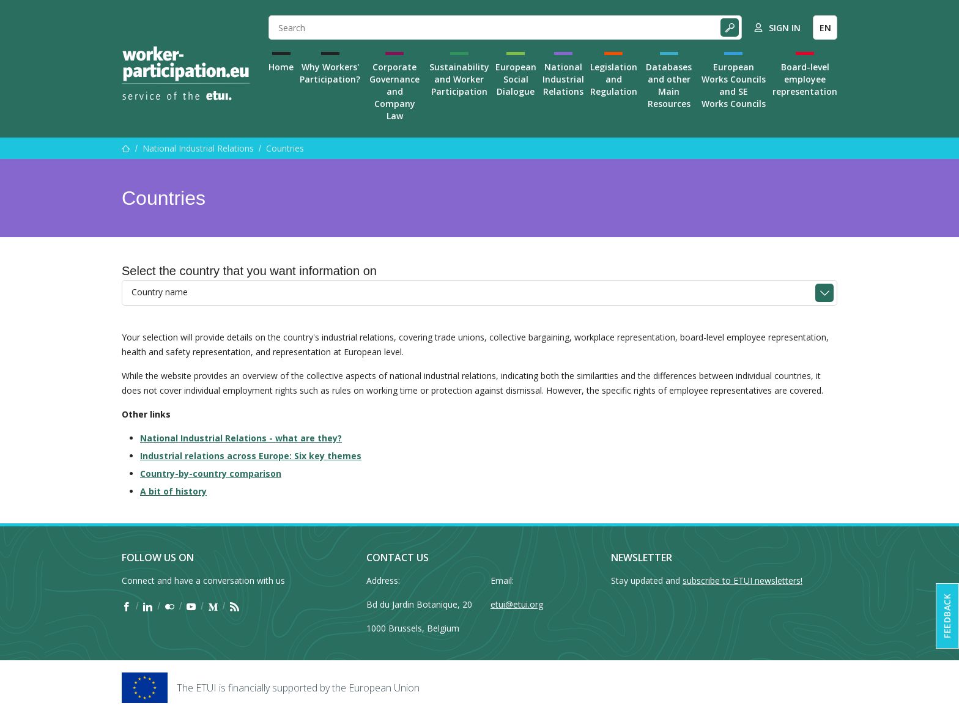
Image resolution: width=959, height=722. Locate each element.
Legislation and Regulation (613, 79)
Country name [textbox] (159, 292)
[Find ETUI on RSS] (234, 606)
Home (281, 67)
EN (825, 28)
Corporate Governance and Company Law (394, 91)
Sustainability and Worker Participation (459, 79)
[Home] (186, 73)
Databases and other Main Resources (669, 85)
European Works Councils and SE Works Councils (734, 85)
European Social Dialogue (515, 79)
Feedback (947, 616)
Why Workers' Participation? (330, 73)
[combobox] (479, 293)
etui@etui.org (517, 604)
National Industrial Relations (563, 79)
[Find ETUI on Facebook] (126, 606)
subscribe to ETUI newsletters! (742, 580)
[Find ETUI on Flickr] (169, 606)
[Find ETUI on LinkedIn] (147, 606)
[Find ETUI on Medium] (213, 606)
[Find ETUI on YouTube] (191, 606)
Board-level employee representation (804, 79)
